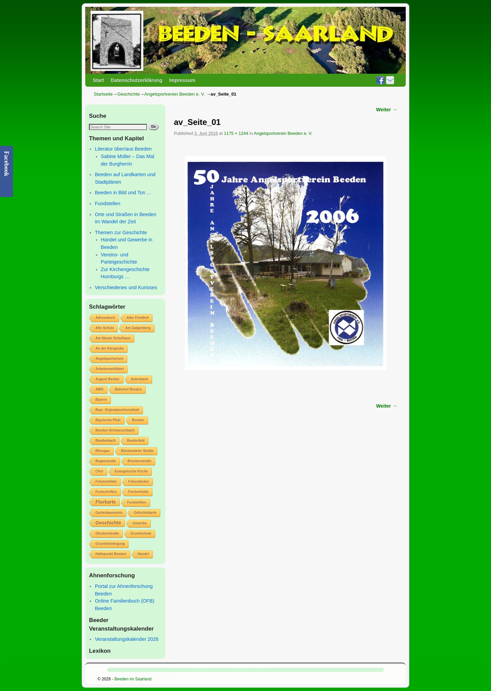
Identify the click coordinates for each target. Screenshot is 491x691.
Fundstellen (107, 203)
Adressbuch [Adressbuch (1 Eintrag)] (105, 318)
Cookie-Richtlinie (172, 681)
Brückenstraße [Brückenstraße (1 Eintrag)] (139, 461)
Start (98, 80)
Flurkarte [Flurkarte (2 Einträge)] (105, 502)
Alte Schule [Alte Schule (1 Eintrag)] (104, 328)
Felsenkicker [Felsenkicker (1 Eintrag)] (138, 481)
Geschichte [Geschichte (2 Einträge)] (108, 522)
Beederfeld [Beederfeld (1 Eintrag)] (136, 440)
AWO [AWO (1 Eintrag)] (99, 389)
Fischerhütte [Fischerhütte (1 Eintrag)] (138, 492)
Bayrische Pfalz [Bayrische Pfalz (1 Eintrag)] (108, 420)
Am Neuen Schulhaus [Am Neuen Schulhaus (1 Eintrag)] (113, 338)
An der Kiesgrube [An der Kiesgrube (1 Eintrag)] (109, 348)
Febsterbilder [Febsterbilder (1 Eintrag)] (106, 481)
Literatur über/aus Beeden (123, 149)
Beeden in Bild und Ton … (123, 192)
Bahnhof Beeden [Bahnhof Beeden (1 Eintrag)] (128, 389)
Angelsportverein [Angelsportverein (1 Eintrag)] (109, 359)
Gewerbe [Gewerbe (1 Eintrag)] (139, 523)
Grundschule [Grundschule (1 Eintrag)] (140, 533)
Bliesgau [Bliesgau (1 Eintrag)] (102, 451)
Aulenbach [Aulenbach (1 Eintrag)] (139, 379)
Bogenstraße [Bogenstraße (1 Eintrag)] (105, 461)
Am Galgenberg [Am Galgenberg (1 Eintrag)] (137, 328)
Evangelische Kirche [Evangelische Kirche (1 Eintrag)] (131, 471)
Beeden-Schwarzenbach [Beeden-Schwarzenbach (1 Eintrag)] (115, 430)
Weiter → (386, 109)
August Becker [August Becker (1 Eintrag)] (107, 379)
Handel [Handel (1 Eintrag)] (143, 554)
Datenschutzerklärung (136, 80)
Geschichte (128, 94)
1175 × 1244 (236, 133)
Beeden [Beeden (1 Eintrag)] (138, 420)
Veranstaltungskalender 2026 (126, 639)
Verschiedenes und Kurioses (126, 287)
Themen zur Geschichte (121, 232)
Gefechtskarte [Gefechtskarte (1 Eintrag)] (145, 512)
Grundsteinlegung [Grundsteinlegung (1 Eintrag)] (110, 544)
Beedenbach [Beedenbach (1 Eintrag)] (105, 440)
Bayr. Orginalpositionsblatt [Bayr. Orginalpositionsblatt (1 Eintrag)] (117, 410)
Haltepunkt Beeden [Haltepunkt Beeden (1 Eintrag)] (111, 554)
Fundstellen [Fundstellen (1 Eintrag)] (136, 502)
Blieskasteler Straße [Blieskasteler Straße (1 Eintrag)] (137, 451)
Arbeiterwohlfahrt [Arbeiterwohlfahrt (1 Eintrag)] (109, 369)
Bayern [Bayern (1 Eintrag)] (101, 399)
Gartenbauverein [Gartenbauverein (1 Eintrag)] (108, 512)
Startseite (103, 94)
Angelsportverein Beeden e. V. (174, 94)
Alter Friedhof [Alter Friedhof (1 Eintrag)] (138, 318)
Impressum (182, 80)
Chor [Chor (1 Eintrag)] (99, 471)
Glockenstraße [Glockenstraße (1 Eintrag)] (107, 533)
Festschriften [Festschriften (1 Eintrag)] (106, 492)
